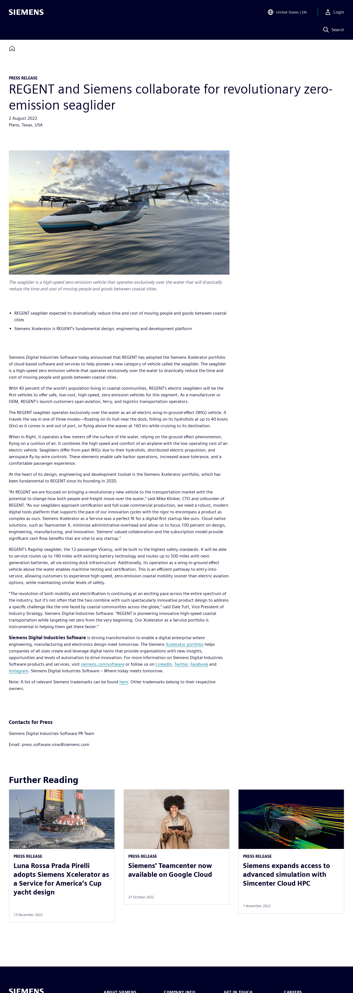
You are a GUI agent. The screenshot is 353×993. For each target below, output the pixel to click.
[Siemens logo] (26, 12)
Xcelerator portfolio (185, 644)
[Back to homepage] (12, 48)
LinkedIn (164, 664)
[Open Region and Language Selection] (287, 12)
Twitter (181, 664)
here (123, 681)
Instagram (18, 670)
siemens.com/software (102, 664)
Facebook (199, 664)
